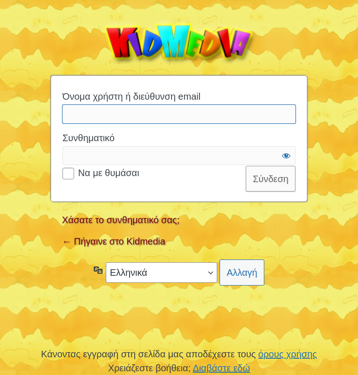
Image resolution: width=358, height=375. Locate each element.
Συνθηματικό (88, 138)
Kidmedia (179, 41)
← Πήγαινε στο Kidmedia (113, 241)
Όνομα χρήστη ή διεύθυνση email (131, 96)
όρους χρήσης (287, 354)
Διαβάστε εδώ (221, 368)
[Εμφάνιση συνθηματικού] (286, 155)
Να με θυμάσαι (108, 173)
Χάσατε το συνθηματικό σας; (120, 220)
